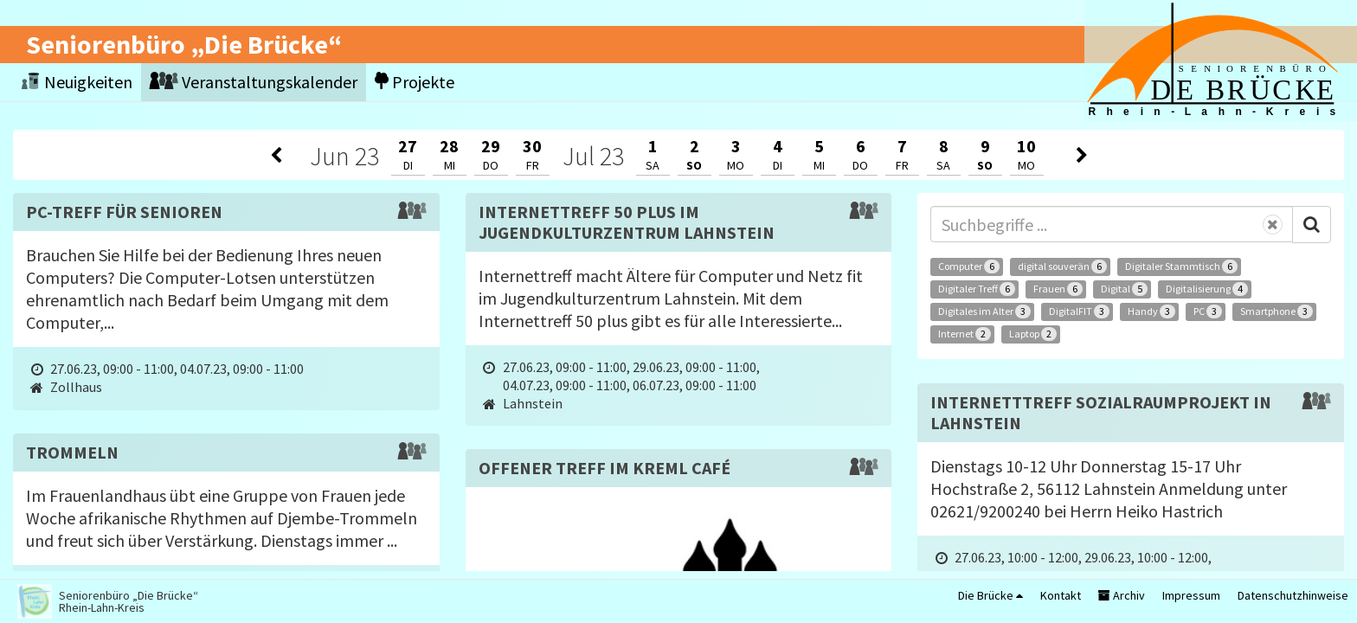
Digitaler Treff (976, 289)
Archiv (1121, 595)
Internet (964, 334)
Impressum (1191, 595)
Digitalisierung (1207, 289)
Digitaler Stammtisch (1181, 266)
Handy (1151, 311)
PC (1207, 311)
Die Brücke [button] (990, 595)
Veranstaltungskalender (253, 82)
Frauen (1058, 289)
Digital (1124, 289)
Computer (969, 266)
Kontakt (1060, 595)
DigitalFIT (1079, 311)
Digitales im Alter (984, 311)
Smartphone (1276, 311)
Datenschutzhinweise (1293, 595)
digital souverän (1062, 266)
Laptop (1033, 334)
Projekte (414, 82)
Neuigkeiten (77, 82)
